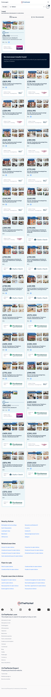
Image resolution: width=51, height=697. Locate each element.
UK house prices (5, 628)
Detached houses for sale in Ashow (34, 553)
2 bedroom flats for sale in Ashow (10, 569)
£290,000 (32, 433)
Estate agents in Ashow (7, 588)
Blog (2, 649)
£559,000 (31, 463)
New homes (4, 633)
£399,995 (31, 140)
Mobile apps (4, 654)
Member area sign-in (6, 676)
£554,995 (31, 111)
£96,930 (6, 36)
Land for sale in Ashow (7, 583)
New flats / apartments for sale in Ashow (35, 585)
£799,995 (31, 228)
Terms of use (4, 688)
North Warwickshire (6, 528)
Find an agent (4, 2)
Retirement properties (6, 636)
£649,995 (31, 198)
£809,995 (7, 81)
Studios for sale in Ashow (31, 569)
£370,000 (7, 492)
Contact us (4, 657)
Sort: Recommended (38, 17)
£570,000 (7, 315)
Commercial (4, 646)
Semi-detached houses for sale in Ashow (12, 556)
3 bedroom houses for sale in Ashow (34, 550)
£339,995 (31, 81)
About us (3, 660)
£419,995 (31, 286)
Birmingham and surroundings (9, 525)
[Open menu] (48, 2)
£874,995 (7, 463)
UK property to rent (5, 622)
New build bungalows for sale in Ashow (35, 583)
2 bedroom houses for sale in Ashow (10, 550)
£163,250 (7, 405)
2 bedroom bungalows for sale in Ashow (35, 580)
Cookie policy (16, 688)
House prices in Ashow (30, 588)
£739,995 (7, 286)
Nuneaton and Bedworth (31, 525)
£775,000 (7, 373)
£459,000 (31, 402)
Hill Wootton (4, 536)
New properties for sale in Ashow (9, 585)
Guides (3, 652)
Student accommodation (7, 641)
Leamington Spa (5, 531)
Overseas (3, 644)
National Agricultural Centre (32, 534)
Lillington (27, 536)
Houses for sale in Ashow (7, 547)
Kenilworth (27, 531)
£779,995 (7, 169)
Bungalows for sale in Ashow (8, 580)
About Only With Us (5, 662)
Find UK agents (4, 625)
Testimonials (4, 673)
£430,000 (7, 344)
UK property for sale (6, 620)
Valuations (3, 630)
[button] (9, 42)
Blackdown (4, 534)
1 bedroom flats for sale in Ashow (33, 566)
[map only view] (13, 17)
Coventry (27, 528)
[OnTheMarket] (25, 2)
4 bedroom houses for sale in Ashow (10, 553)
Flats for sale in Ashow (7, 566)
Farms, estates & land (6, 638)
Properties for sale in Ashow (32, 547)
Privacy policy (10, 688)
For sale (5, 6)
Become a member (5, 679)
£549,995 (7, 140)
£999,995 (31, 373)
